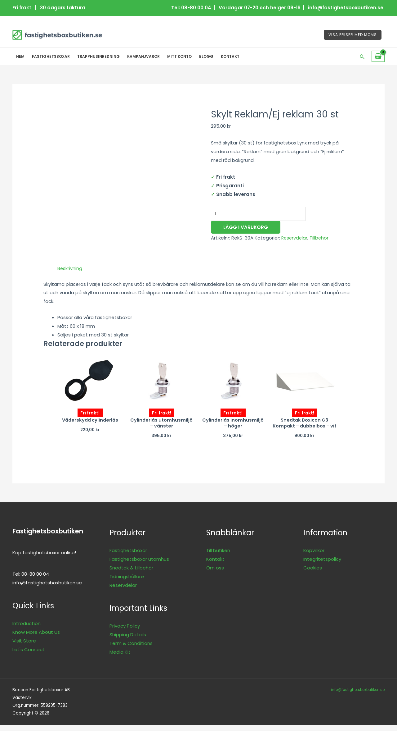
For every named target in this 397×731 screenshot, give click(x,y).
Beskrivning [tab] (70, 268)
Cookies (312, 574)
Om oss (215, 574)
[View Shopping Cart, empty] (378, 56)
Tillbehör (320, 238)
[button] (362, 56)
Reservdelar (295, 238)
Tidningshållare (126, 583)
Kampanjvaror (143, 56)
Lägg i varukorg (245, 228)
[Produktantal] (260, 214)
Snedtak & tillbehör (131, 574)
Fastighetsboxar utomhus (139, 565)
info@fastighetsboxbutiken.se (357, 695)
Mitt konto (179, 56)
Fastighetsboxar (51, 56)
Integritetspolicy (322, 565)
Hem (20, 56)
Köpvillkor (313, 557)
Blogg (206, 56)
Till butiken (218, 557)
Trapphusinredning (98, 56)
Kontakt (230, 56)
